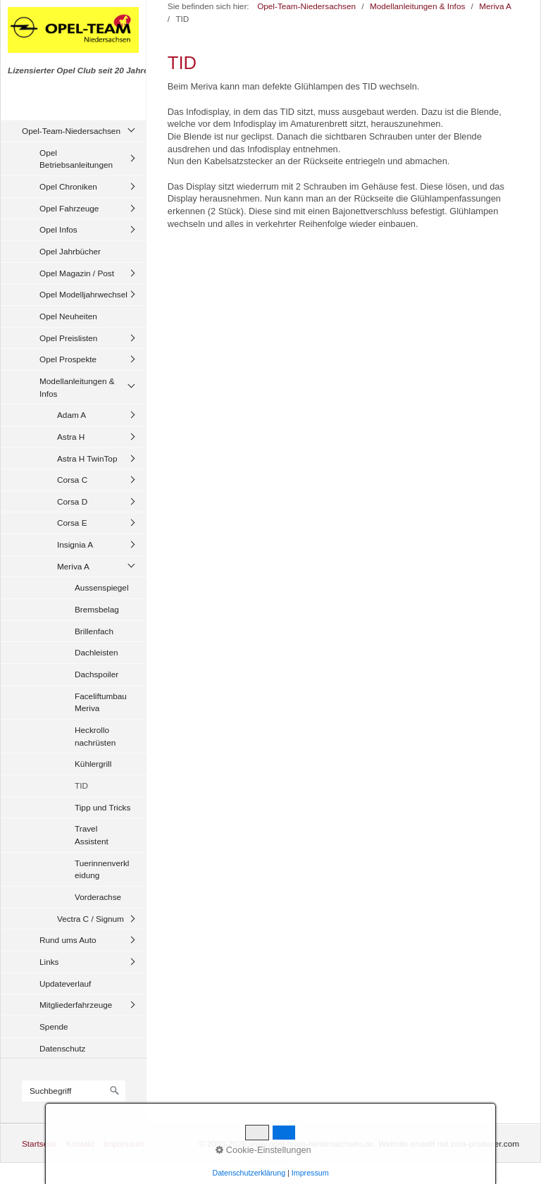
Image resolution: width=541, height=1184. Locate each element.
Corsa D (72, 501)
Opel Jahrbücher (70, 251)
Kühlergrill (93, 763)
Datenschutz (62, 1048)
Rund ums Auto (67, 939)
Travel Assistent (91, 835)
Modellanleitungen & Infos (77, 387)
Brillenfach (94, 631)
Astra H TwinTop (87, 458)
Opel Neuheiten (68, 316)
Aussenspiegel (102, 587)
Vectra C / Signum (90, 918)
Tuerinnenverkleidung (102, 869)
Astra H (71, 436)
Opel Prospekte (68, 359)
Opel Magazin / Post (76, 273)
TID (81, 785)
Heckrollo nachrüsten (95, 736)
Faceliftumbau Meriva (101, 702)
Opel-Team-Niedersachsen (71, 130)
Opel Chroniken (68, 186)
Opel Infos (58, 229)
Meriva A (73, 566)
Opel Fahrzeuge (69, 208)
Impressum (124, 1143)
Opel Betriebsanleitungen (76, 159)
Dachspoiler (96, 674)
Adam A (71, 414)
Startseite (39, 1143)
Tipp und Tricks (102, 807)
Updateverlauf (65, 983)
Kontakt (80, 1143)
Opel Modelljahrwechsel (83, 294)
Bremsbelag (97, 609)
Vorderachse (98, 896)
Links (48, 961)
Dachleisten (96, 652)
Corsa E (72, 522)
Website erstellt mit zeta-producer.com (448, 1143)
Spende (53, 1026)
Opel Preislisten (68, 338)
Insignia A (75, 544)
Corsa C (72, 479)
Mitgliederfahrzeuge (75, 1004)
